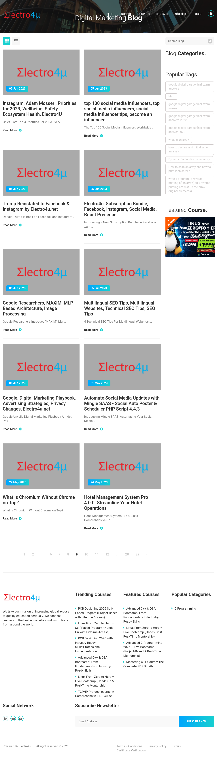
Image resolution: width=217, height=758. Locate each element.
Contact (162, 14)
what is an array (178, 139)
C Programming (183, 608)
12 (107, 554)
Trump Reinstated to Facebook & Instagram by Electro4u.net (36, 206)
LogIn (197, 14)
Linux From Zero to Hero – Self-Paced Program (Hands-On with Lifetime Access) (94, 627)
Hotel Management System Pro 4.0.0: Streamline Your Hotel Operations (116, 503)
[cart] (211, 13)
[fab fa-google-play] (5, 719)
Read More (12, 130)
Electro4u (25, 746)
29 (137, 554)
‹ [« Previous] (16, 554)
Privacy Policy (157, 746)
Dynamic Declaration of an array (189, 159)
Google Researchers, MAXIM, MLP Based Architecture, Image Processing (38, 308)
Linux (186, 244)
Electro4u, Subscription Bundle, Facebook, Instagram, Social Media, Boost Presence (120, 209)
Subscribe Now (196, 721)
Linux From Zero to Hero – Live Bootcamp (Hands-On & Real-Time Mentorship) (190, 232)
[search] (210, 41)
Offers (177, 746)
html (171, 96)
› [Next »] (146, 554)
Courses (143, 14)
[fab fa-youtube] (13, 719)
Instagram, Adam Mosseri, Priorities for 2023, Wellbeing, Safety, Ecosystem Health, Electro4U (39, 109)
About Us (180, 14)
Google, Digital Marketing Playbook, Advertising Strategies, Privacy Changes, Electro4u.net (39, 403)
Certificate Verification (131, 750)
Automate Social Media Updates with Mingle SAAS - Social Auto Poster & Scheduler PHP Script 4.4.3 (122, 403)
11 (97, 554)
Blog (109, 14)
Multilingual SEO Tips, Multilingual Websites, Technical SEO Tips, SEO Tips (119, 308)
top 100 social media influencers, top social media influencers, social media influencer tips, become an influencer (122, 111)
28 (127, 554)
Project (125, 14)
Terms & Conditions (129, 746)
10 (86, 554)
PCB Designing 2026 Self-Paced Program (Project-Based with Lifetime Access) (96, 613)
